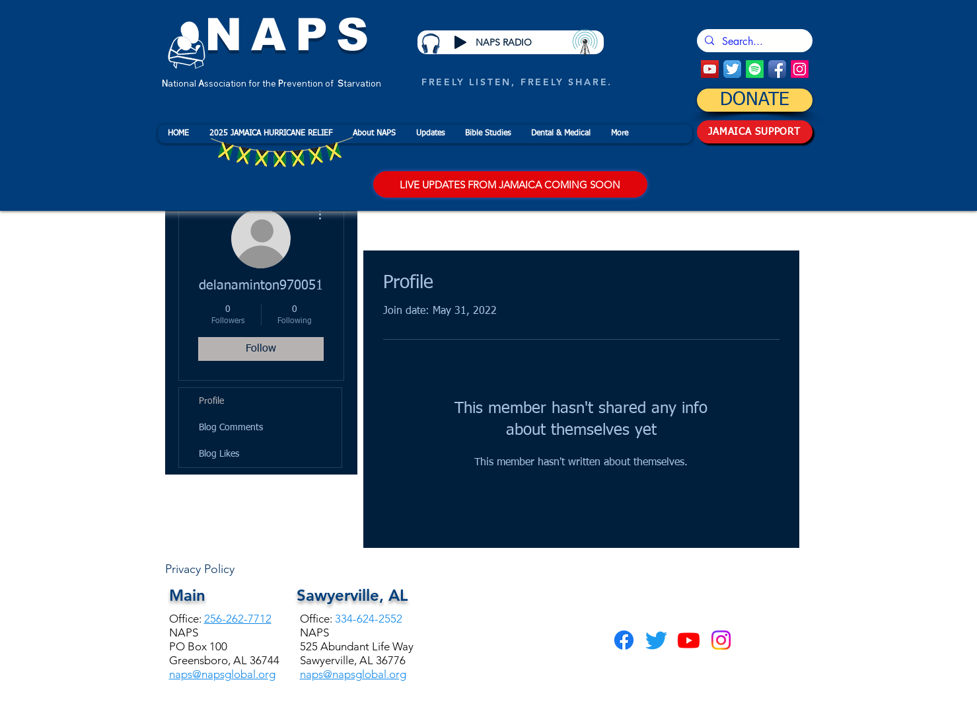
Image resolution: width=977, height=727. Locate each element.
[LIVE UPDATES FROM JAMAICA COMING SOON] (510, 184)
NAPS (291, 34)
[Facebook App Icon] (777, 69)
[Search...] (753, 41)
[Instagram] (800, 69)
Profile (211, 401)
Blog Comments (231, 427)
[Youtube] (689, 640)
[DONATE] (755, 100)
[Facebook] (624, 640)
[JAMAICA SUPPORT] (755, 131)
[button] (374, 133)
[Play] (460, 42)
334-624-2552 (368, 618)
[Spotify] (755, 69)
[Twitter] (656, 640)
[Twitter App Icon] (732, 69)
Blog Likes (219, 454)
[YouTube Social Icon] (710, 69)
